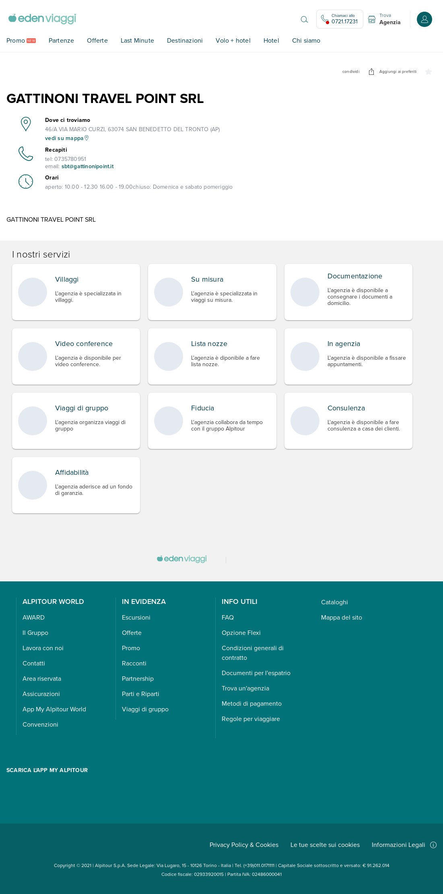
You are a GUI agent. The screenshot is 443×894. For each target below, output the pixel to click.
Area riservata (42, 678)
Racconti (134, 663)
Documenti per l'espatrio (256, 673)
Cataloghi (334, 602)
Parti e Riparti (140, 693)
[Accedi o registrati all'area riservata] (424, 19)
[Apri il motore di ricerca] (304, 19)
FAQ (228, 617)
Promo (15, 40)
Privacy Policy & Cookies (244, 844)
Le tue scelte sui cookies (325, 844)
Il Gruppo (35, 632)
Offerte (97, 40)
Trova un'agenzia (245, 688)
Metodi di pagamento (252, 703)
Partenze (61, 40)
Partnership (138, 678)
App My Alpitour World (54, 709)
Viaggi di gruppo (145, 709)
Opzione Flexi (241, 632)
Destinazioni (185, 40)
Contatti (34, 663)
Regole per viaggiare (251, 718)
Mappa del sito (341, 617)
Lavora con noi (43, 648)
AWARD (34, 617)
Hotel (271, 40)
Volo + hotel (233, 40)
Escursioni (136, 617)
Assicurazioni (41, 693)
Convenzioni (40, 724)
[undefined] (371, 71)
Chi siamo (306, 40)
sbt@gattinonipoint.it (87, 166)
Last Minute (137, 40)
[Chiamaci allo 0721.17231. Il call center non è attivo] (339, 19)
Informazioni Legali (404, 844)
